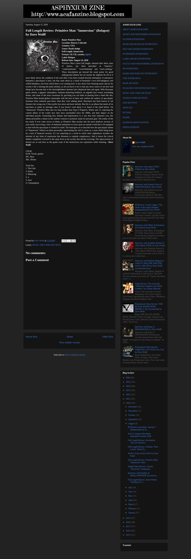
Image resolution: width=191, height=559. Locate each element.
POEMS (126, 117)
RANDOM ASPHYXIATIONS (136, 122)
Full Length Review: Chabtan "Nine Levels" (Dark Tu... (143, 448)
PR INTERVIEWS (130, 69)
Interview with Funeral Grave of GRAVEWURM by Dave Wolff (148, 185)
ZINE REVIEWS (130, 103)
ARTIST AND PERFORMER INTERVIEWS (142, 34)
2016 (128, 531)
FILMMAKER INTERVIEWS (135, 54)
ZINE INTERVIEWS (132, 78)
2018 (128, 522)
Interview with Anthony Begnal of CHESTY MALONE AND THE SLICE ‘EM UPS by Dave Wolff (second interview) (149, 264)
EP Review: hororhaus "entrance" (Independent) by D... (142, 428)
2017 (128, 526)
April (130, 500)
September (133, 419)
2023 (128, 390)
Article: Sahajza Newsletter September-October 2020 (139, 435)
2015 (128, 535)
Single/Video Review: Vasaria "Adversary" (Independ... (140, 467)
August (131, 423)
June (130, 492)
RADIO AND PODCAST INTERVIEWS (140, 73)
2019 (128, 518)
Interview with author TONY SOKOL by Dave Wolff (147, 168)
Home (70, 336)
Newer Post (31, 336)
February (132, 508)
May (130, 496)
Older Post (108, 336)
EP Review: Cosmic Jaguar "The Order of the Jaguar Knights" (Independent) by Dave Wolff (148, 207)
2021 (128, 399)
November (133, 411)
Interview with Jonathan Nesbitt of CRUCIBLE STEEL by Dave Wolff (150, 244)
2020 (128, 403)
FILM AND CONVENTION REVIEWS (140, 88)
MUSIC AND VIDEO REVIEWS (46, 245)
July (130, 487)
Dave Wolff (140, 142)
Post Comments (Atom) (75, 355)
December (132, 407)
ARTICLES (128, 108)
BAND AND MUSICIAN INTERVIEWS (140, 44)
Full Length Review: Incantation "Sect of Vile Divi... (141, 441)
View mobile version (69, 342)
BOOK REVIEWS (130, 83)
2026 (128, 378)
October (132, 415)
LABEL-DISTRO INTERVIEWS (137, 59)
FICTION (127, 113)
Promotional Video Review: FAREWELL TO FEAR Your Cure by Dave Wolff (149, 349)
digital (88, 54)
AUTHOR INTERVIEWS (133, 39)
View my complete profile (143, 146)
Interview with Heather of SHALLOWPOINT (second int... (143, 474)
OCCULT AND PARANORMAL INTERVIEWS (143, 64)
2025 (128, 382)
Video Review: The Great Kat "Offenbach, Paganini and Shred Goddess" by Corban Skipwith (148, 286)
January (131, 513)
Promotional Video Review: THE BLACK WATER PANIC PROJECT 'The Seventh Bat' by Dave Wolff (149, 308)
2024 (128, 386)
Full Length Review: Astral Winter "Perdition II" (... (142, 481)
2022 (128, 394)
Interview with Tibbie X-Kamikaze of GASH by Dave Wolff (149, 226)
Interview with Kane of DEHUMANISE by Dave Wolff (148, 328)
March (131, 504)
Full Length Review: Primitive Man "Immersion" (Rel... (143, 461)
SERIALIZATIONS (131, 127)
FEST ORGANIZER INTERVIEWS (138, 49)
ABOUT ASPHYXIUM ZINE (135, 29)
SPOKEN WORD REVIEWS (135, 98)
